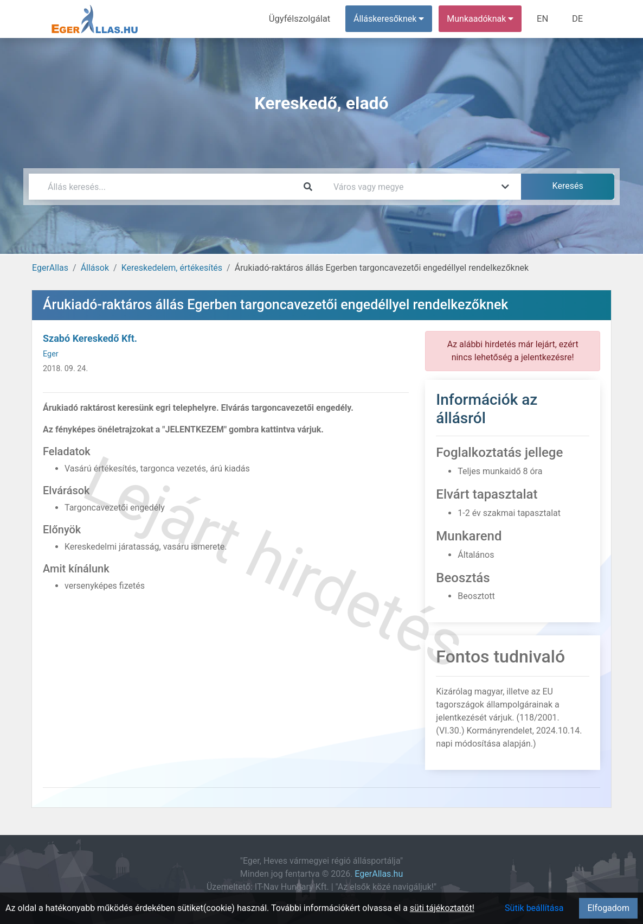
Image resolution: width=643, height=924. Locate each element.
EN (544, 19)
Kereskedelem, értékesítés (171, 268)
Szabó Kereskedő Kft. (90, 338)
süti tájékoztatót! (442, 908)
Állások (95, 268)
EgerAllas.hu (379, 874)
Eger (51, 354)
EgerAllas (50, 268)
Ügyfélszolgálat (303, 19)
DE (578, 19)
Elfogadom (608, 908)
